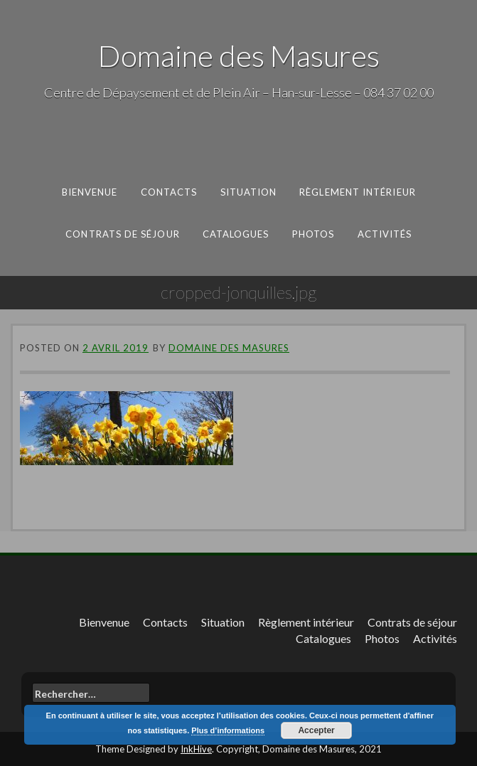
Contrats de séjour (122, 233)
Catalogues (235, 233)
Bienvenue (90, 192)
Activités (384, 233)
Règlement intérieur (357, 192)
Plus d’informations (227, 730)
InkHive (196, 749)
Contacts (169, 192)
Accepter (316, 730)
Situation (248, 192)
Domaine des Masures (239, 55)
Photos (312, 233)
